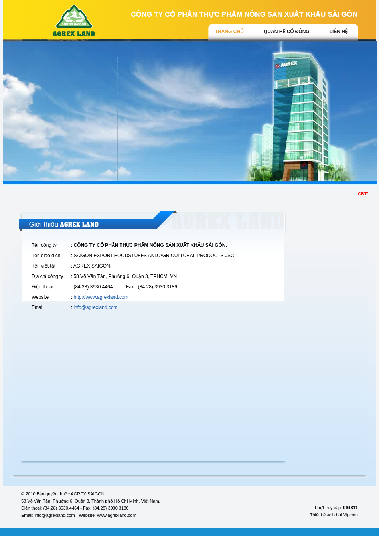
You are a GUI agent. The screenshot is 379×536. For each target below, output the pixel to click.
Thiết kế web (322, 514)
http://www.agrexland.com (100, 297)
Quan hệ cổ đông (287, 31)
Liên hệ (339, 31)
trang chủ (229, 31)
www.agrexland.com (116, 515)
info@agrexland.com (95, 307)
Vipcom (350, 514)
